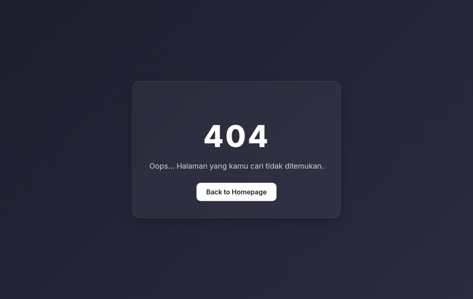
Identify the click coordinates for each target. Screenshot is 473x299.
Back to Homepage (236, 192)
